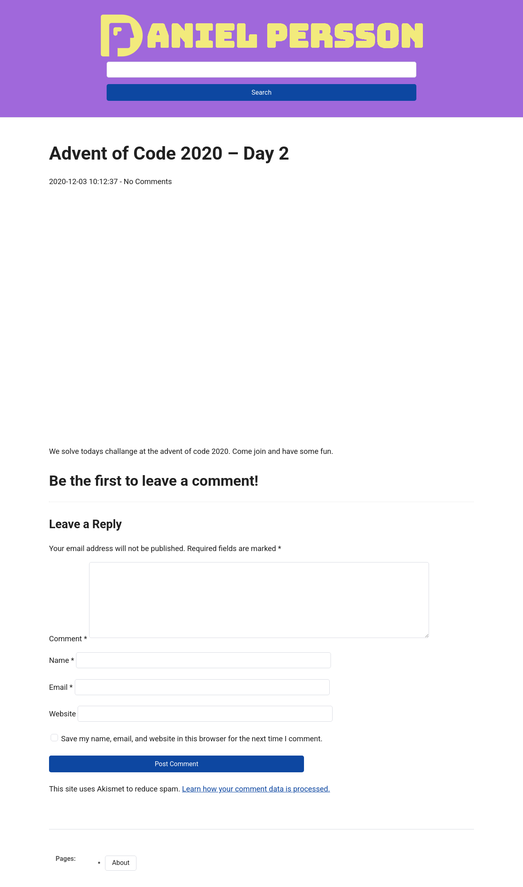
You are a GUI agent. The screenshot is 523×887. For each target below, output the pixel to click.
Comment (68, 638)
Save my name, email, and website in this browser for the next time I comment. (192, 738)
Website (62, 713)
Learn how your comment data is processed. (256, 789)
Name (61, 660)
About (121, 863)
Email (61, 687)
